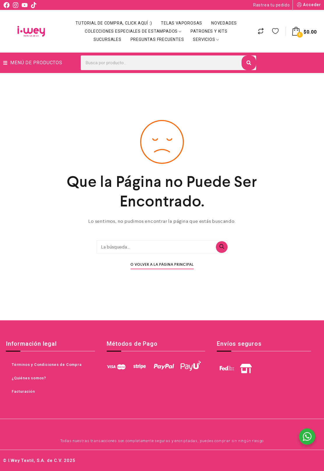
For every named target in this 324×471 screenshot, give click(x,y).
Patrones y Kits (209, 31)
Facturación (23, 391)
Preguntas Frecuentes (157, 39)
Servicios (206, 39)
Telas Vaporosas (181, 23)
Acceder (308, 4)
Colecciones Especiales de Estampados (133, 31)
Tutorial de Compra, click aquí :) (113, 23)
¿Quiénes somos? (29, 378)
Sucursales (108, 39)
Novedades (224, 23)
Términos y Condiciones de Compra (47, 364)
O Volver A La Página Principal (162, 265)
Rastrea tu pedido (271, 5)
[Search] (249, 62)
